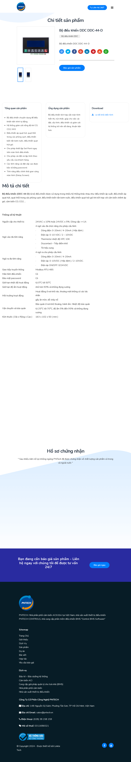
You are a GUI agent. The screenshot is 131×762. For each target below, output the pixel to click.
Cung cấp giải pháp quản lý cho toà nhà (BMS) (41, 684)
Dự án (22, 651)
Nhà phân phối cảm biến (30, 688)
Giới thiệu (23, 639)
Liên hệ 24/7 (97, 7)
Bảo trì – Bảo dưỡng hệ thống (33, 676)
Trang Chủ (24, 635)
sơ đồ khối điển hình (102, 114)
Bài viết (22, 655)
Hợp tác (23, 658)
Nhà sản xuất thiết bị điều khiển (34, 691)
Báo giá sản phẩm (71, 68)
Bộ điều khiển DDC (69, 36)
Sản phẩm (24, 647)
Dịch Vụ (23, 643)
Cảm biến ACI (25, 680)
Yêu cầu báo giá (26, 662)
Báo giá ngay (99, 565)
